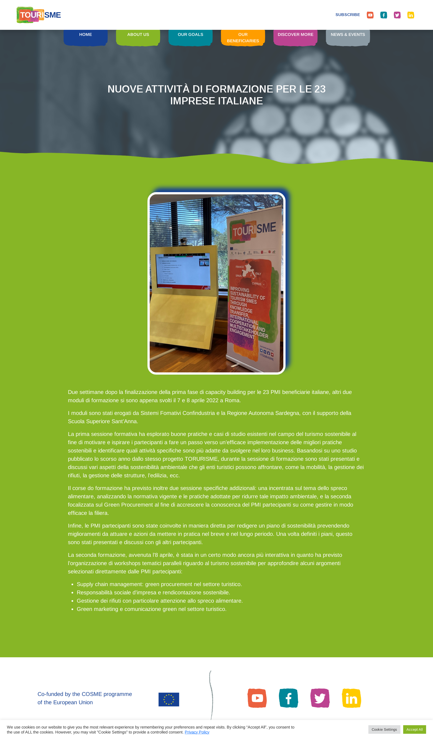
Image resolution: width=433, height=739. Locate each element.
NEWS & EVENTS (348, 34)
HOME (85, 34)
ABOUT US (138, 34)
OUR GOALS (190, 34)
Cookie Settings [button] (384, 729)
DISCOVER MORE (295, 34)
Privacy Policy (197, 732)
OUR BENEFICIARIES (243, 37)
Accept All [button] (414, 729)
